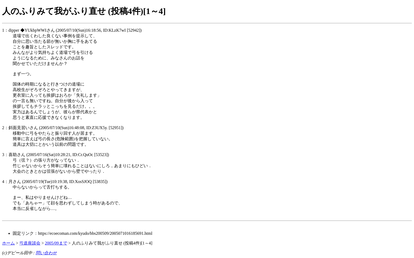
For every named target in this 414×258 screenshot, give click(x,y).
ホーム (8, 243)
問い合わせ (46, 253)
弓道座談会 (29, 243)
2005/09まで (56, 243)
